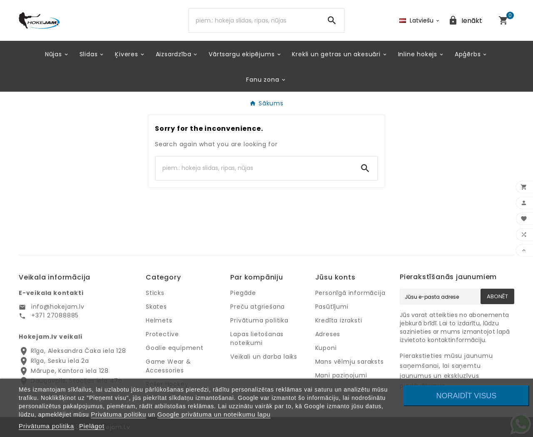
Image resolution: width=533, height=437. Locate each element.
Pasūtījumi (332, 306)
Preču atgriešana (257, 306)
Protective (162, 334)
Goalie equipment (175, 348)
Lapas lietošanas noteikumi (257, 338)
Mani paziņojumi (341, 375)
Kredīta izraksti (338, 320)
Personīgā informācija (350, 293)
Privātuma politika (259, 320)
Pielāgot (92, 426)
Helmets (159, 320)
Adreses (328, 334)
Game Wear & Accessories (168, 366)
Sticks (155, 293)
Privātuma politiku (118, 414)
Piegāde (243, 293)
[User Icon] (465, 20)
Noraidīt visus (466, 396)
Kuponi (326, 348)
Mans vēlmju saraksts (349, 361)
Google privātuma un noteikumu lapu (214, 414)
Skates (156, 306)
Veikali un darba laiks (263, 356)
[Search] (254, 20)
